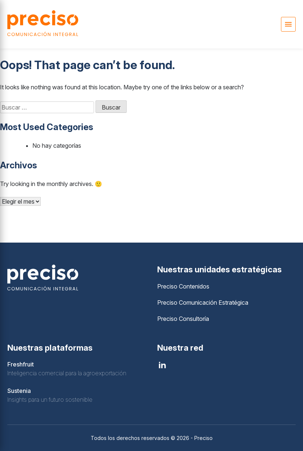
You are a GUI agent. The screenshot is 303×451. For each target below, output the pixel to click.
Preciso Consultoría (183, 318)
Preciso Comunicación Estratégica (202, 302)
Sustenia (19, 390)
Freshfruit (20, 364)
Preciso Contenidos (183, 286)
